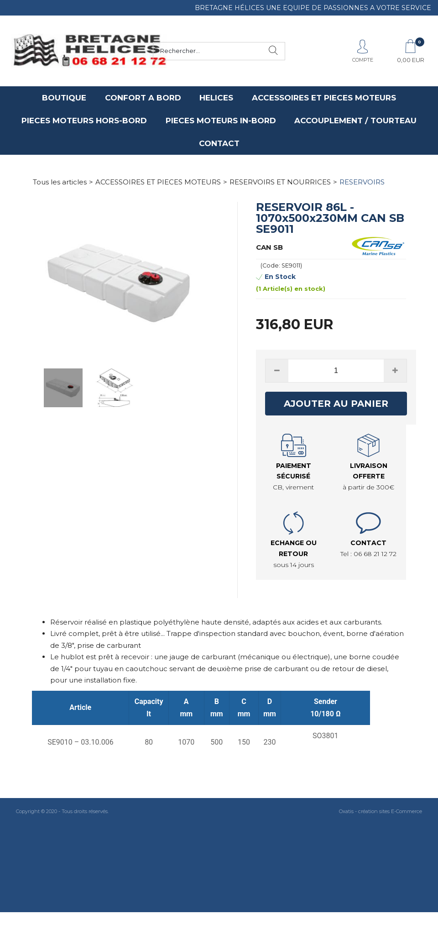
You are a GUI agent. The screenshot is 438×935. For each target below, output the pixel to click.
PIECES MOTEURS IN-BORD (221, 120)
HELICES (216, 97)
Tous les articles (60, 182)
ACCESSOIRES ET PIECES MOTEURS (324, 97)
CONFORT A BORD (143, 97)
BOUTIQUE (64, 97)
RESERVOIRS (362, 182)
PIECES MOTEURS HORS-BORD (84, 120)
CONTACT (219, 143)
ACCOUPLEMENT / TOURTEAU (355, 120)
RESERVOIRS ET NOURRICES (280, 182)
